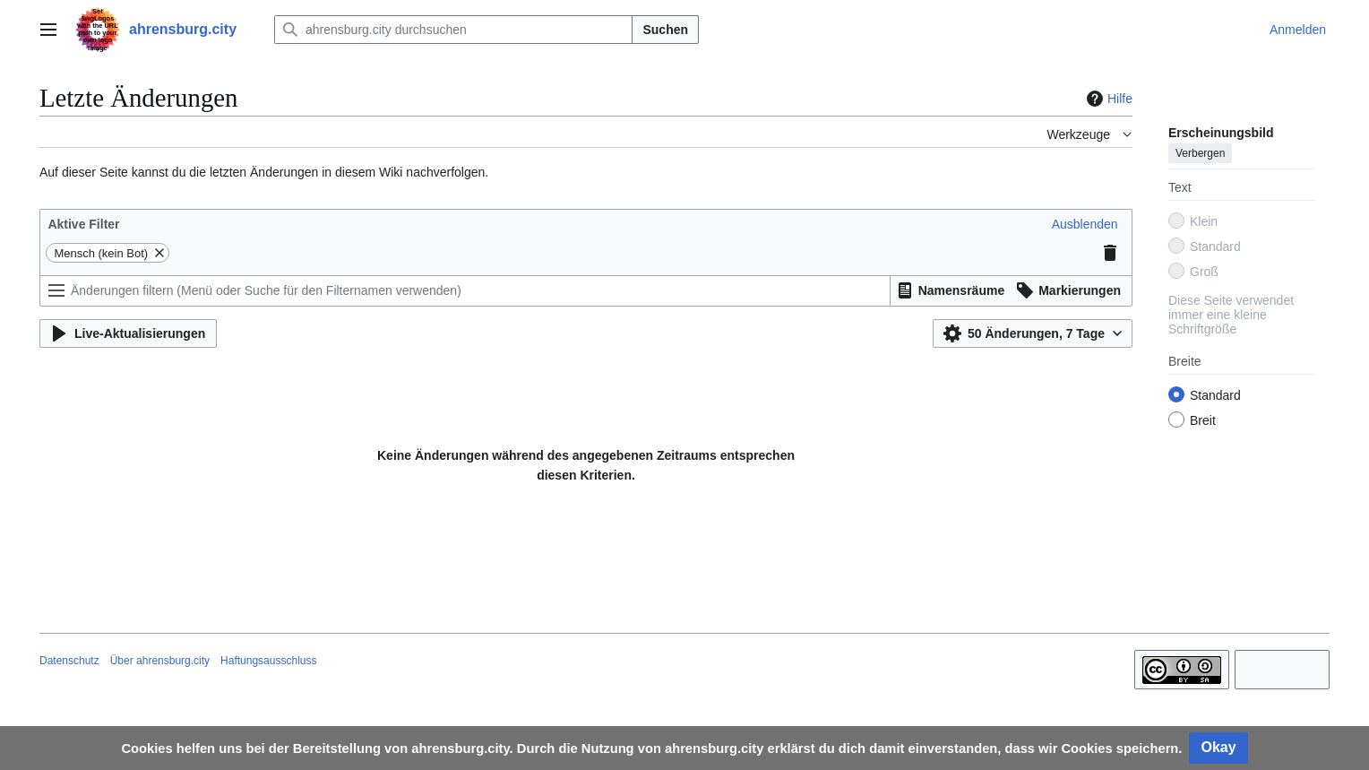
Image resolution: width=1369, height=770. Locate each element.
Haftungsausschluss (268, 660)
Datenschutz (69, 660)
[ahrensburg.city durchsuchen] (453, 29)
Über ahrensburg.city (160, 660)
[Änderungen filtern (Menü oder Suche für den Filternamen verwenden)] (465, 291)
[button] (1085, 224)
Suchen (665, 29)
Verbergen (1200, 153)
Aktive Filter (83, 224)
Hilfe (1107, 99)
